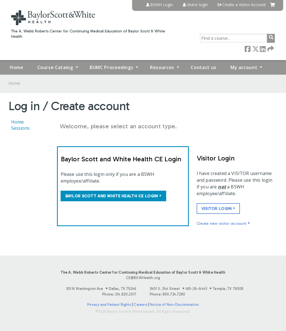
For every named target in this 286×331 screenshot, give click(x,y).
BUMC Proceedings (111, 67)
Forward (270, 48)
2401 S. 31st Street (196, 289)
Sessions (20, 128)
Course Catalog (55, 67)
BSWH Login (161, 5)
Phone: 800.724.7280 (167, 294)
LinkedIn (262, 48)
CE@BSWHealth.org (143, 278)
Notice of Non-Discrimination (174, 304)
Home (16, 67)
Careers (140, 304)
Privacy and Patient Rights (109, 304)
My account (243, 67)
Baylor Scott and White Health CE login (111, 195)
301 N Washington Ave (101, 289)
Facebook (247, 48)
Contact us (203, 67)
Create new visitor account (222, 223)
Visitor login (197, 5)
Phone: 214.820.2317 (119, 294)
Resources (162, 67)
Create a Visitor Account (244, 5)
